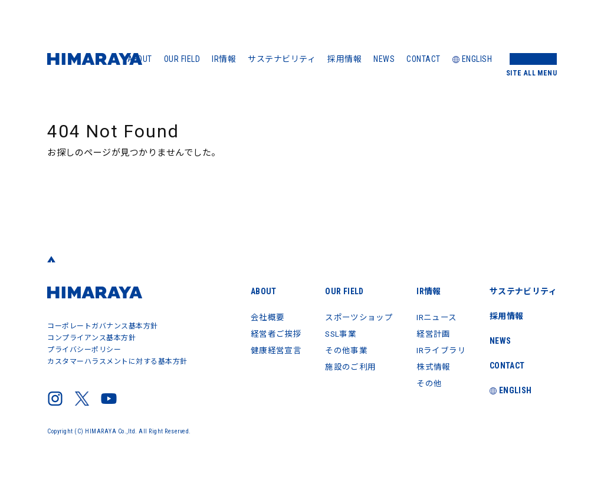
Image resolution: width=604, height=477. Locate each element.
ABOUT (139, 59)
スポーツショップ (357, 317)
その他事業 (344, 350)
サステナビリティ (282, 59)
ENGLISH (472, 59)
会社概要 (265, 317)
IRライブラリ (440, 350)
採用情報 (344, 59)
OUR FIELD (182, 59)
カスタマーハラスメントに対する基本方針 (117, 361)
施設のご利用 (349, 366)
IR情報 (224, 59)
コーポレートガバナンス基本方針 (102, 326)
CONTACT (423, 59)
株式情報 (432, 366)
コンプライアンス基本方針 (91, 338)
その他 (428, 383)
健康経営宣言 (274, 350)
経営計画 (432, 333)
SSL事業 (339, 333)
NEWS (384, 59)
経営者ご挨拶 (274, 333)
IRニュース (436, 317)
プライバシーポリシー (84, 350)
